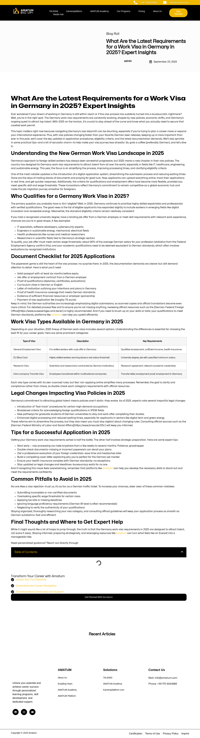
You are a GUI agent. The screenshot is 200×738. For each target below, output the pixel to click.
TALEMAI (53, 11)
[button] (182, 552)
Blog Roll (112, 33)
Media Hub (58, 14)
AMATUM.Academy (99, 11)
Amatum (56, 315)
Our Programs (123, 11)
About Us (157, 11)
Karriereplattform (74, 11)
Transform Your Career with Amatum (38, 576)
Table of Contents (25, 552)
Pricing (141, 11)
